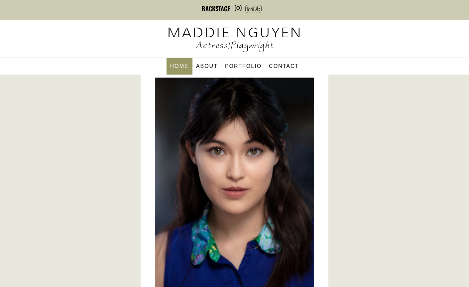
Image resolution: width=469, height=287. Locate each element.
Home (179, 66)
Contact (284, 66)
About (207, 66)
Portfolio (243, 66)
